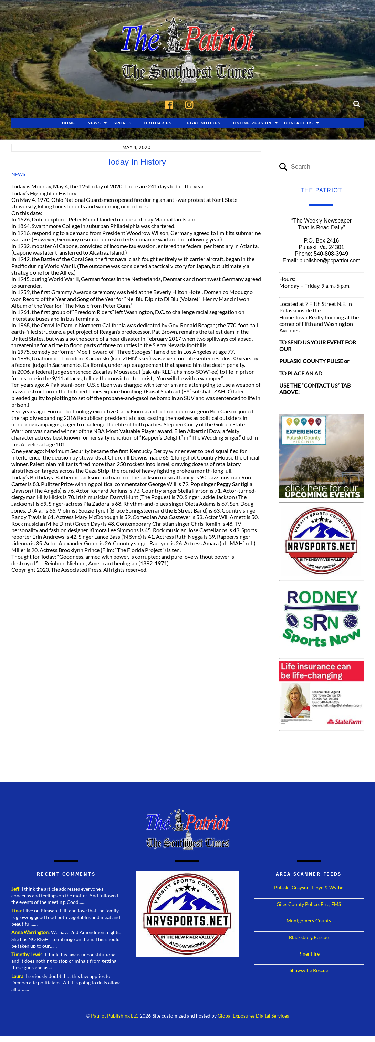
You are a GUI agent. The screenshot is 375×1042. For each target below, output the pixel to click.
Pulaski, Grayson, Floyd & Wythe (308, 887)
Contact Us (298, 123)
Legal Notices (202, 123)
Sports (122, 123)
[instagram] (190, 103)
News (94, 123)
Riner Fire (309, 954)
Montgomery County (309, 921)
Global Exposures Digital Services (253, 1016)
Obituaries (158, 123)
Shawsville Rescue (309, 970)
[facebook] (170, 103)
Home (68, 123)
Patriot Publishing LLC (115, 1016)
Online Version (252, 123)
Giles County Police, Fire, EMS (309, 904)
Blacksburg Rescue (309, 937)
